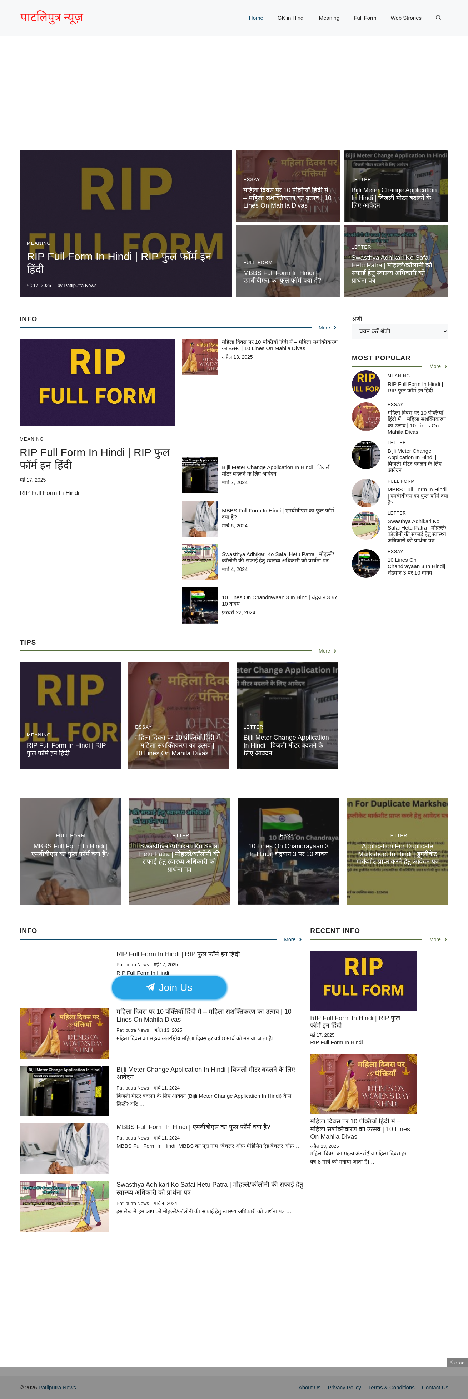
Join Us (169, 987)
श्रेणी (357, 319)
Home (256, 18)
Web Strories (406, 18)
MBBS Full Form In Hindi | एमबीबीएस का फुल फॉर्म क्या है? (282, 276)
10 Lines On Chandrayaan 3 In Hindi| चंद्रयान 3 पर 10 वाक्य (416, 566)
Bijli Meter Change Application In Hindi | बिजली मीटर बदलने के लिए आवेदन (394, 198)
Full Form (365, 18)
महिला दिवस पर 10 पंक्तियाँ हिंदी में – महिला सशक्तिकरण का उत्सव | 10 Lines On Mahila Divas (287, 198)
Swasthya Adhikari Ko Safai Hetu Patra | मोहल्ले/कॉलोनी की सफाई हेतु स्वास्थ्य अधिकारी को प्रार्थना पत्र (392, 269)
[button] (438, 18)
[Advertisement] (234, 100)
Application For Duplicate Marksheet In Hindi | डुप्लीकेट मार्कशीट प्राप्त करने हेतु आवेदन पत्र (397, 854)
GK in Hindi (291, 18)
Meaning (329, 18)
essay (251, 179)
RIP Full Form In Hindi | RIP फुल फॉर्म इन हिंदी (66, 749)
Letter (362, 179)
